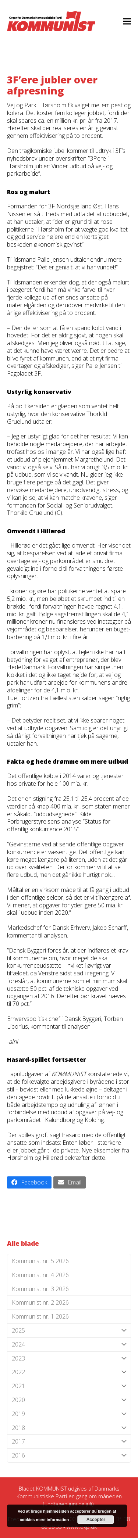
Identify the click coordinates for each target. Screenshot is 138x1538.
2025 (69, 1330)
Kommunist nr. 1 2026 (40, 1316)
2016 (69, 1455)
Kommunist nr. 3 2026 (40, 1289)
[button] (127, 21)
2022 (69, 1372)
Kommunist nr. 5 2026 (40, 1261)
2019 (69, 1414)
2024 (69, 1344)
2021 (69, 1386)
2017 (69, 1441)
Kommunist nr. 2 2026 (40, 1302)
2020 (69, 1400)
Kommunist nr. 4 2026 (40, 1275)
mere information (52, 1519)
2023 (69, 1358)
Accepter (95, 1519)
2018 (69, 1428)
